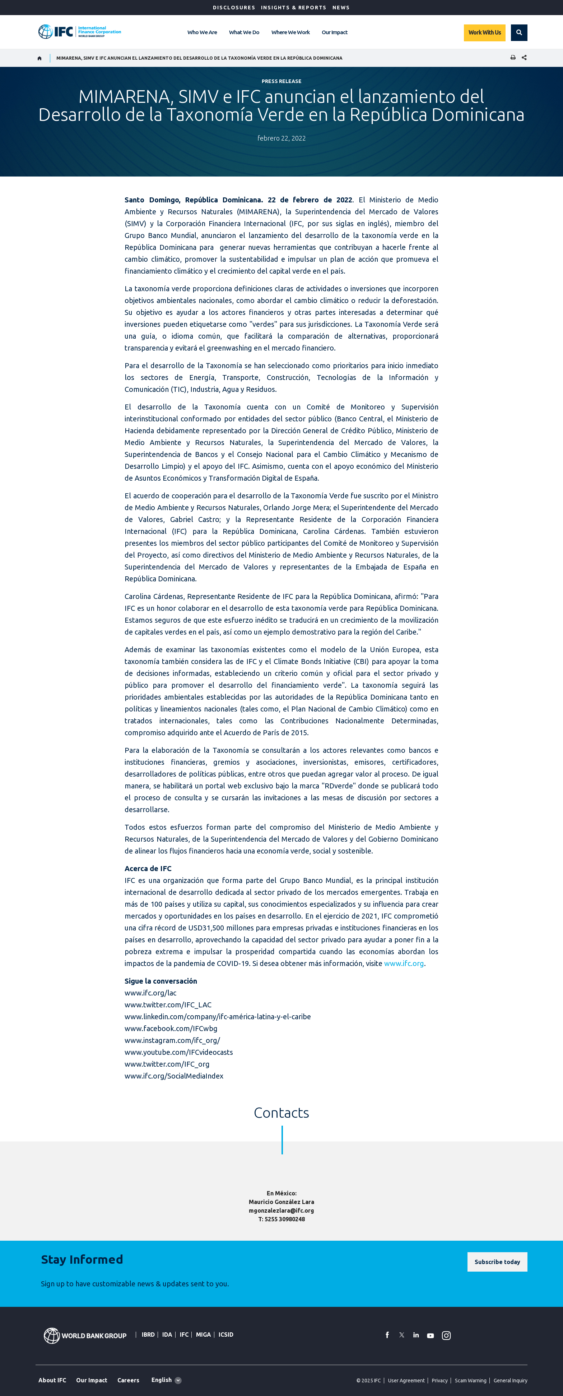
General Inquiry (510, 1380)
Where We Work (290, 32)
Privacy (440, 1380)
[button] (519, 32)
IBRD (148, 1334)
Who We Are (202, 32)
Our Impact (335, 32)
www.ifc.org (404, 963)
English (162, 1380)
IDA (167, 1334)
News (341, 7)
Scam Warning (471, 1380)
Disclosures (234, 7)
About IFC (52, 1380)
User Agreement (406, 1380)
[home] (40, 58)
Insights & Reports (294, 7)
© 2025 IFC (369, 1380)
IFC (184, 1334)
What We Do (244, 32)
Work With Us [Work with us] (485, 32)
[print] (511, 58)
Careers (128, 1380)
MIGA (203, 1334)
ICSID (226, 1334)
